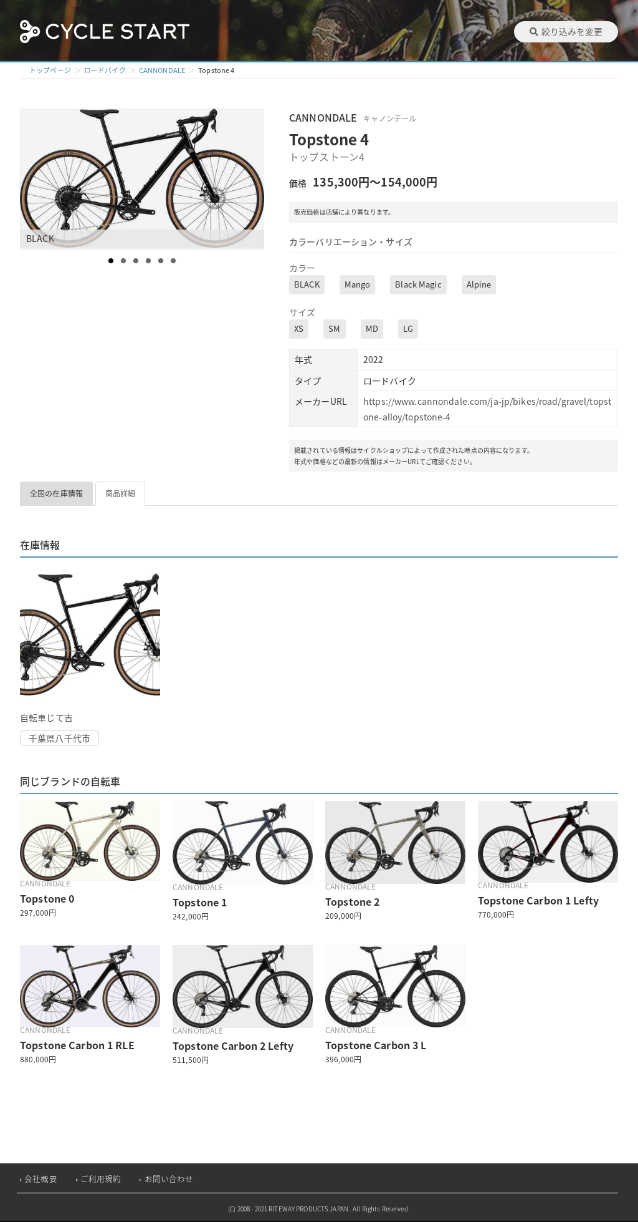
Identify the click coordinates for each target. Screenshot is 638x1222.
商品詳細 (120, 493)
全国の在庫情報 (56, 493)
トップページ (50, 70)
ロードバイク (105, 70)
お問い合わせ (169, 1179)
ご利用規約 (100, 1179)
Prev (36, 180)
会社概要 (40, 1179)
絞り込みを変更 (566, 31)
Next (254, 180)
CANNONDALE (162, 70)
